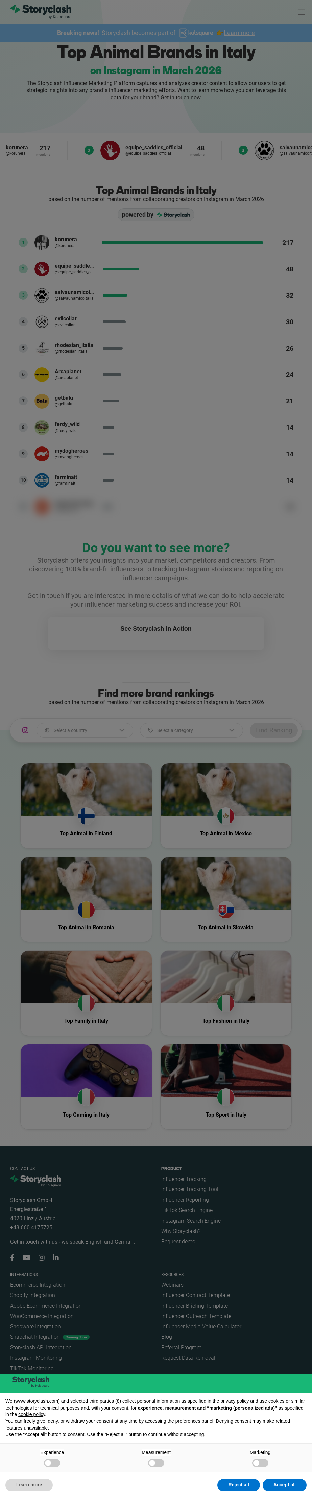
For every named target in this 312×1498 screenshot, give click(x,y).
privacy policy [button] (234, 1401)
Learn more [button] (29, 1484)
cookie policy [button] (31, 1414)
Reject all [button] (238, 1484)
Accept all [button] (284, 1484)
